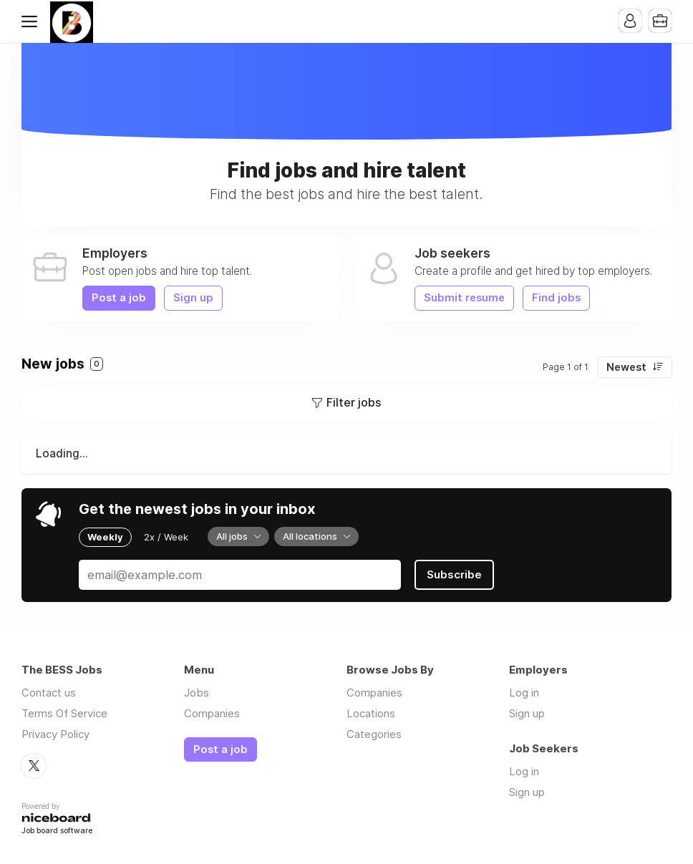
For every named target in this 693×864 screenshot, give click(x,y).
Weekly (105, 537)
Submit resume (464, 297)
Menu (32, 21)
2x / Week (166, 537)
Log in (524, 692)
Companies (212, 713)
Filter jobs (353, 402)
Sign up (193, 297)
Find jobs (556, 297)
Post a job (119, 297)
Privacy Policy (55, 734)
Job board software (56, 831)
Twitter (33, 766)
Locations (370, 713)
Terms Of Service (64, 713)
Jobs (196, 692)
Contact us (48, 692)
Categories (374, 734)
